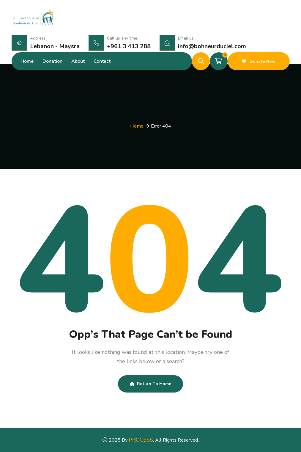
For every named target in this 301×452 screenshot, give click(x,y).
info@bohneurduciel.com (212, 46)
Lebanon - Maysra (55, 46)
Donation (52, 61)
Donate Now (258, 61)
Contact (102, 61)
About (78, 61)
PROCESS (141, 439)
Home (27, 61)
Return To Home (150, 384)
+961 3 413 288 (129, 46)
